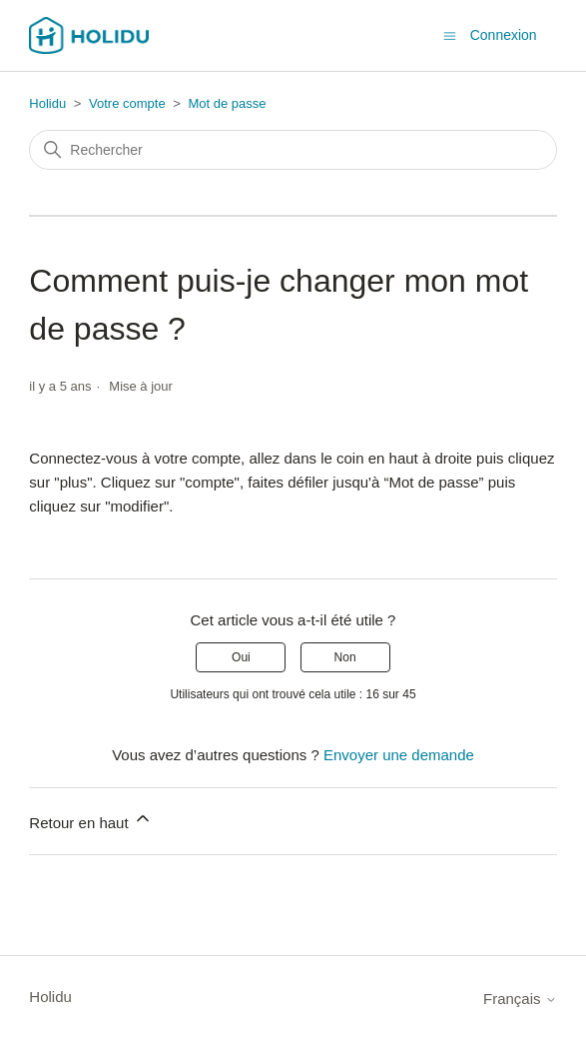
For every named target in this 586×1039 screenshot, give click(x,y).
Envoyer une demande (398, 754)
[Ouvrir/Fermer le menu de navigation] (449, 34)
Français (520, 998)
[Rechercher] (292, 150)
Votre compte (129, 103)
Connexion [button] (503, 35)
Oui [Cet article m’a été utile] (241, 657)
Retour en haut (90, 819)
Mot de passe (227, 103)
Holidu (47, 103)
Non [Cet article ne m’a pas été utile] (345, 657)
